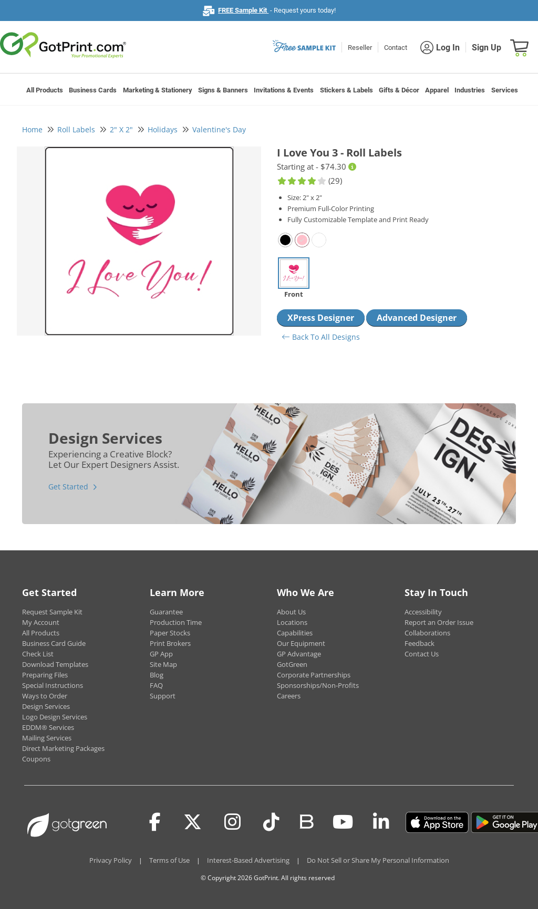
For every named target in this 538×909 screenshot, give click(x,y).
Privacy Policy (110, 860)
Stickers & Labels (346, 90)
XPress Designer (320, 317)
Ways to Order (44, 696)
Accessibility (423, 612)
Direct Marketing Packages (63, 748)
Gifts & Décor (399, 90)
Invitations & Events (284, 90)
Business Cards (93, 90)
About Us (291, 612)
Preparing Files (45, 675)
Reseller (360, 47)
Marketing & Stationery (157, 90)
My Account (40, 622)
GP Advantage (299, 654)
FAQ (156, 685)
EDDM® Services (48, 727)
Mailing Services (46, 738)
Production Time (176, 622)
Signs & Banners (223, 90)
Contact (395, 47)
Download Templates (55, 664)
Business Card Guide (54, 643)
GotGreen (292, 664)
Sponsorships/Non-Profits (318, 685)
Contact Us (422, 654)
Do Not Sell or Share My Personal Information (378, 860)
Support (162, 696)
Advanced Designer (417, 317)
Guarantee (166, 612)
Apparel (437, 90)
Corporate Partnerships (313, 675)
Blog (156, 675)
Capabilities (295, 633)
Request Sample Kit (52, 612)
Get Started (68, 487)
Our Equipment (301, 643)
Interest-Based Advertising (248, 860)
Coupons (36, 759)
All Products (44, 90)
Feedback (419, 643)
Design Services (46, 706)
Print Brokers (170, 643)
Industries (469, 90)
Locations (292, 622)
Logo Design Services (54, 717)
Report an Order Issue (439, 622)
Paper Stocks (170, 633)
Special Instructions (52, 685)
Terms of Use (169, 860)
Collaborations (427, 633)
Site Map (163, 664)
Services (504, 90)
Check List (38, 654)
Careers (289, 696)
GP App (161, 654)
